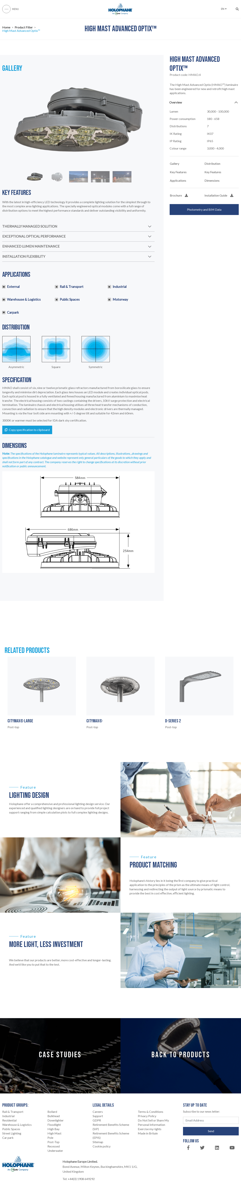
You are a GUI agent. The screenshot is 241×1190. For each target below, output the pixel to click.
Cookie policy (102, 1146)
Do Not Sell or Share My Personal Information (153, 1122)
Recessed (53, 1146)
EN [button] (224, 8)
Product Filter (24, 27)
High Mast (54, 1133)
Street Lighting (11, 1133)
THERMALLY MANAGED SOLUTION (29, 226)
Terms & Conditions (150, 1111)
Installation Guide (218, 195)
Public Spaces (11, 1129)
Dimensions (212, 180)
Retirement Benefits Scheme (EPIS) (111, 1135)
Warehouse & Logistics (17, 1124)
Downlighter (55, 1120)
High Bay (53, 1129)
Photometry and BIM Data (204, 209)
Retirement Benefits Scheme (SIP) (111, 1127)
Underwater (55, 1150)
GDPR (97, 1120)
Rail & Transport (12, 1111)
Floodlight (54, 1124)
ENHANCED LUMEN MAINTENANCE (31, 246)
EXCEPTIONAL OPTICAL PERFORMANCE (34, 236)
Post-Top (53, 1142)
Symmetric (96, 367)
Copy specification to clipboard (27, 429)
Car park (8, 1137)
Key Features (178, 172)
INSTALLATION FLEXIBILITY (23, 256)
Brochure (179, 195)
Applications (178, 180)
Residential (9, 1120)
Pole (50, 1137)
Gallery (174, 163)
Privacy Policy (147, 1116)
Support (98, 1116)
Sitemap (98, 1142)
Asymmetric (16, 367)
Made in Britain (148, 1133)
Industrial (8, 1116)
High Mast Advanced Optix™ (21, 30)
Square (56, 367)
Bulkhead (53, 1116)
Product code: (185, 74)
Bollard (52, 1111)
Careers (98, 1111)
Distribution (212, 163)
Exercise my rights (149, 1129)
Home (6, 27)
